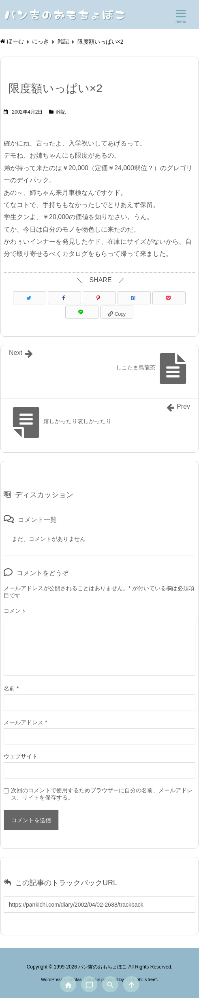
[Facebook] (64, 297)
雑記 (61, 112)
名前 (11, 688)
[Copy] (116, 312)
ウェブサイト (21, 756)
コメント (15, 611)
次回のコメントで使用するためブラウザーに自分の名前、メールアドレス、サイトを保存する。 (102, 794)
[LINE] (81, 312)
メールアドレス (25, 722)
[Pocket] (169, 297)
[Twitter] (29, 297)
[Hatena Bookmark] (134, 297)
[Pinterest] (99, 297)
